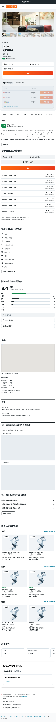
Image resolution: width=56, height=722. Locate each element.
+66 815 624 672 (7, 56)
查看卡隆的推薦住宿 (49, 602)
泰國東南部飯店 (37, 716)
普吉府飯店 (29, 716)
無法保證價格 (24, 696)
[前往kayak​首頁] (11, 6)
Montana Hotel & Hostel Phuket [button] (11, 552)
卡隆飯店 (7, 681)
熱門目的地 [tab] (17, 671)
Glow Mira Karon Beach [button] (8, 623)
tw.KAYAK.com (4, 716)
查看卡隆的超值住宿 (49, 566)
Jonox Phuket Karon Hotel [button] (36, 552)
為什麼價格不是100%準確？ (29, 708)
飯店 (11, 716)
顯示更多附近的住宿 (49, 531)
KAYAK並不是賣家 (29, 702)
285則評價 (12, 58)
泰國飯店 (22, 716)
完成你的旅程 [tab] (8, 671)
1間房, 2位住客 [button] (8, 69)
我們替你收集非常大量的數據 (29, 705)
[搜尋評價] (29, 315)
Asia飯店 (16, 716)
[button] (54, 2)
